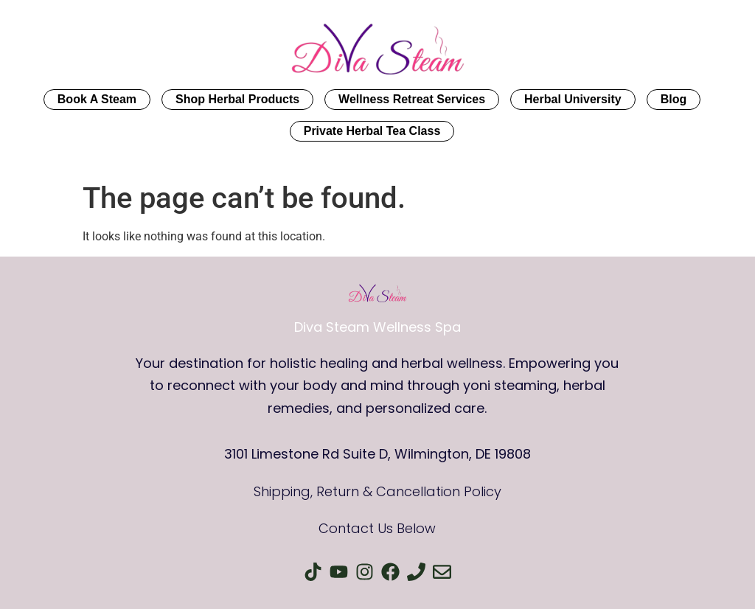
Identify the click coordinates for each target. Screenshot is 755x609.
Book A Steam (97, 99)
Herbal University (573, 99)
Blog (674, 99)
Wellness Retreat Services (411, 99)
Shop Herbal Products (237, 99)
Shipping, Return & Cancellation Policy (377, 491)
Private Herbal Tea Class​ (372, 131)
